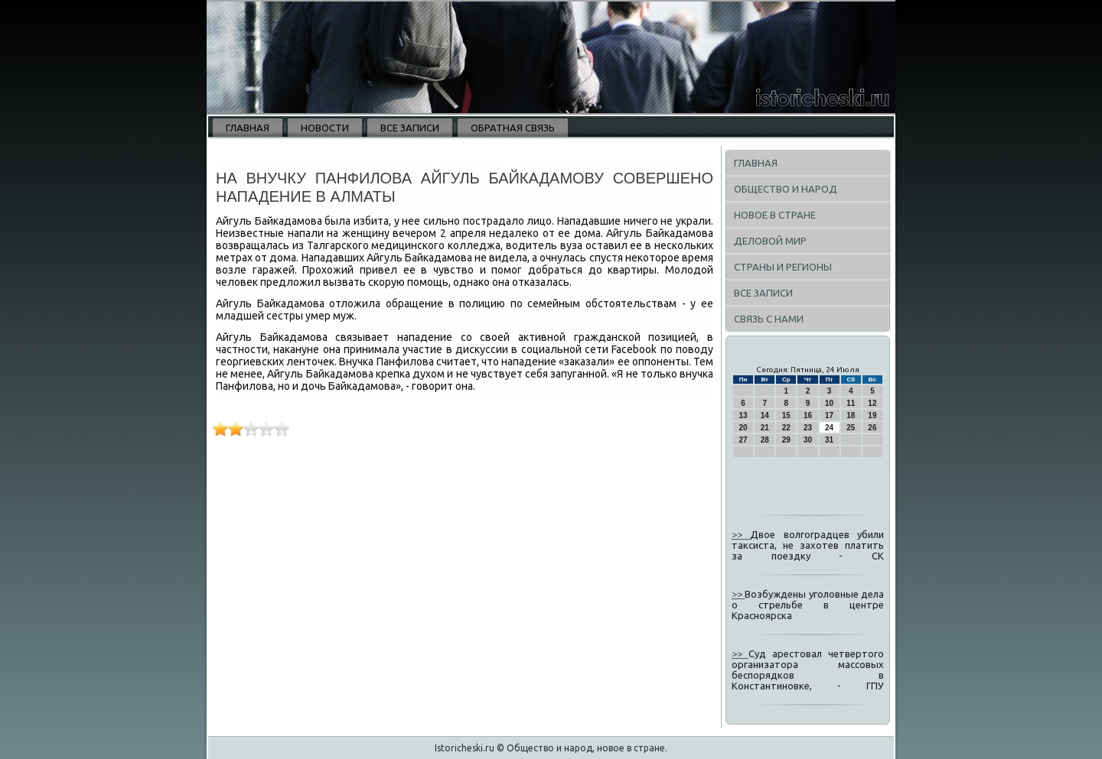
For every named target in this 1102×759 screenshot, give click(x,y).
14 (765, 415)
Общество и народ (785, 188)
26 (872, 427)
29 (786, 440)
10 (829, 403)
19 (872, 415)
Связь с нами (769, 318)
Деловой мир (770, 240)
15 (786, 415)
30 (808, 440)
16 (808, 415)
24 (829, 427)
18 (850, 415)
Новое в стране (775, 214)
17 (829, 415)
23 (808, 427)
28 (765, 440)
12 (872, 403)
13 (743, 415)
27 (743, 440)
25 (850, 427)
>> (741, 534)
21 (765, 427)
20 (743, 427)
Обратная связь (513, 127)
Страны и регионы (783, 266)
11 (850, 403)
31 (829, 440)
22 (786, 427)
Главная (247, 127)
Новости (325, 127)
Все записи (409, 127)
